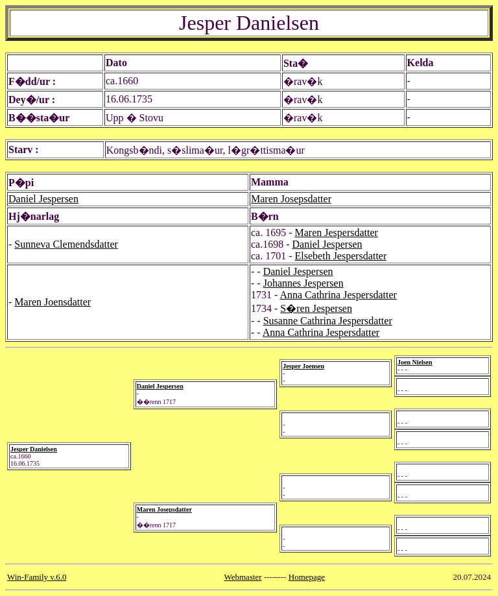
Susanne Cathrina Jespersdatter (327, 320)
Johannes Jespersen (303, 283)
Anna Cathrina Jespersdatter (337, 294)
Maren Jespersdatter (336, 232)
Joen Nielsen (415, 362)
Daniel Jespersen (43, 198)
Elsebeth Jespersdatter (341, 255)
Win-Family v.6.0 (36, 577)
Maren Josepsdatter (291, 198)
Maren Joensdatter (52, 301)
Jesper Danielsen (33, 449)
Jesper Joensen (303, 366)
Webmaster (243, 577)
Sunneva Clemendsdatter (66, 244)
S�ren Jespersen (316, 308)
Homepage (307, 577)
